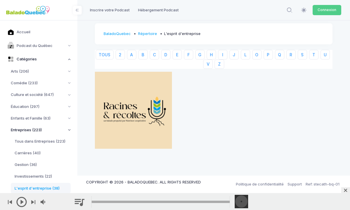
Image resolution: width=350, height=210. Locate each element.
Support (295, 184)
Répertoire (147, 33)
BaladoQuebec (117, 33)
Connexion (327, 10)
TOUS (104, 54)
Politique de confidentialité (260, 184)
